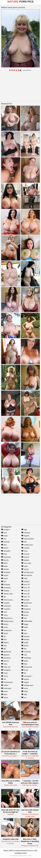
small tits (26, 652)
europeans (6, 630)
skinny (25, 646)
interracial (6, 688)
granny (5, 661)
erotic (4, 627)
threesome (26, 667)
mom (24, 551)
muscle (25, 554)
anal (4, 533)
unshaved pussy (28, 676)
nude (24, 566)
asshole (5, 542)
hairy (4, 664)
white (24, 691)
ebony (4, 624)
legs (24, 530)
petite (24, 606)
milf (23, 542)
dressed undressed (9, 618)
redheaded (26, 621)
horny (4, 676)
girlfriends (6, 652)
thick (24, 664)
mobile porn (27, 545)
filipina (5, 643)
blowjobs (5, 572)
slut (23, 649)
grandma (5, 658)
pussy (24, 615)
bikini (4, 563)
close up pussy (8, 600)
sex (23, 630)
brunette (5, 584)
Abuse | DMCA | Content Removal (15, 850)
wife (24, 694)
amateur (5, 530)
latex (4, 694)
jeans (4, 691)
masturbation (27, 539)
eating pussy (7, 621)
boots (4, 578)
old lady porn (27, 572)
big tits (5, 560)
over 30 (25, 584)
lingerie (25, 536)
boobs (4, 575)
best (4, 554)
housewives (7, 682)
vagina (25, 682)
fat (3, 636)
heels (4, 673)
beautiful (5, 551)
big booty (6, 557)
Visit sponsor (27, 70)
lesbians (25, 533)
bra (3, 581)
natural (25, 557)
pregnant (26, 609)
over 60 (25, 594)
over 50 (25, 591)
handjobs (6, 670)
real (24, 618)
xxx (23, 697)
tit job (24, 670)
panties (25, 600)
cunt (4, 612)
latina (4, 697)
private (25, 612)
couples (5, 603)
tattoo (24, 661)
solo (24, 655)
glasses (5, 655)
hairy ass (5, 667)
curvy (4, 615)
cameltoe (6, 588)
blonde (5, 569)
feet (3, 639)
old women (26, 575)
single (24, 643)
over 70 (25, 597)
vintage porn (27, 685)
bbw (4, 545)
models (25, 548)
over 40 (25, 588)
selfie (24, 627)
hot (3, 679)
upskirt (25, 679)
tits (23, 673)
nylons (25, 569)
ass (3, 539)
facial (4, 633)
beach (4, 548)
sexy (24, 633)
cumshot (5, 609)
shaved (25, 636)
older (24, 578)
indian (4, 685)
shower (25, 639)
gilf (3, 649)
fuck (4, 646)
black (4, 566)
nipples (25, 560)
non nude (26, 563)
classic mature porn (10, 594)
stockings (26, 658)
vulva (24, 688)
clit (3, 597)
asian (4, 536)
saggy (24, 624)
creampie (6, 606)
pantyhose (26, 603)
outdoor (25, 581)
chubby (5, 591)
